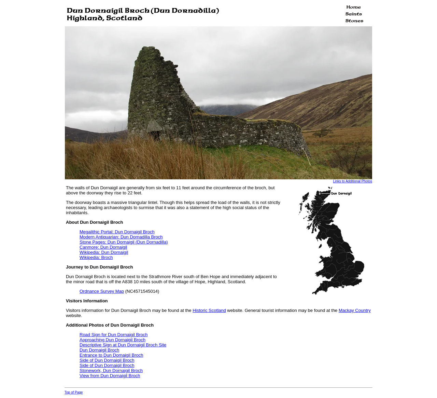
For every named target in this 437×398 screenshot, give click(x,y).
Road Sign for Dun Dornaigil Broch (113, 334)
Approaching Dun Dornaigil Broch (112, 339)
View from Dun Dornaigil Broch (110, 375)
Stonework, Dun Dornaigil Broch (111, 370)
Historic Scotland (209, 310)
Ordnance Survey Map (102, 291)
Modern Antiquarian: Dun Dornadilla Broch (121, 236)
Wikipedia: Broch (96, 257)
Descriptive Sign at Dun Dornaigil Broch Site (123, 344)
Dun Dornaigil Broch (99, 350)
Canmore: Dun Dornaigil (103, 247)
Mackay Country (355, 310)
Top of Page (74, 392)
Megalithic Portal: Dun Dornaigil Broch (117, 231)
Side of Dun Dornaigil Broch (107, 360)
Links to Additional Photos (352, 181)
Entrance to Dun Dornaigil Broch (111, 355)
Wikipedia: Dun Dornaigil (104, 252)
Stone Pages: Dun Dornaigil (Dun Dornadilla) (124, 242)
